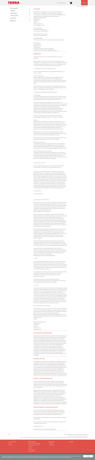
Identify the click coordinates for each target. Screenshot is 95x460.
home (87, 6)
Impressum (10, 444)
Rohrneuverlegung (31, 441)
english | (81, 6)
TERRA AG (84, 3)
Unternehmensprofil (12, 441)
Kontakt (10, 443)
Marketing (71, 441)
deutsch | (78, 6)
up (9, 434)
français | (84, 6)
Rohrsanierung (51, 441)
